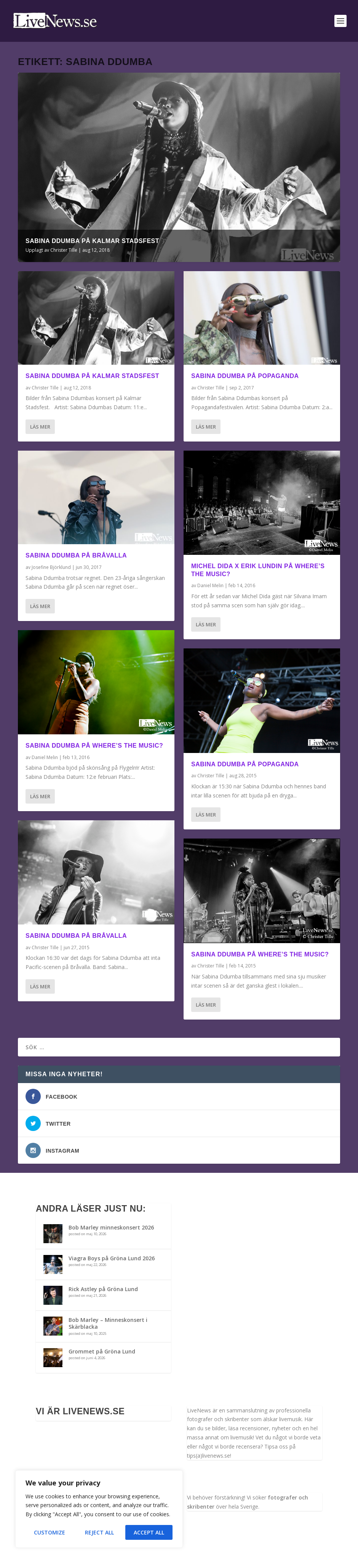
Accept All (149, 1532)
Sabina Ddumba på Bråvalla (76, 555)
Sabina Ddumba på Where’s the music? (94, 745)
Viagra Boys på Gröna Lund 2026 (112, 1258)
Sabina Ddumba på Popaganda (245, 376)
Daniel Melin (45, 757)
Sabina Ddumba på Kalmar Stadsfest (92, 241)
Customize (49, 1532)
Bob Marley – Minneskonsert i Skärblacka (108, 1323)
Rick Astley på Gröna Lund (103, 1289)
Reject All (99, 1532)
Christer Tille (63, 250)
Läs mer (40, 426)
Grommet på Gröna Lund (102, 1351)
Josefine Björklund (51, 567)
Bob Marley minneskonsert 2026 (111, 1227)
